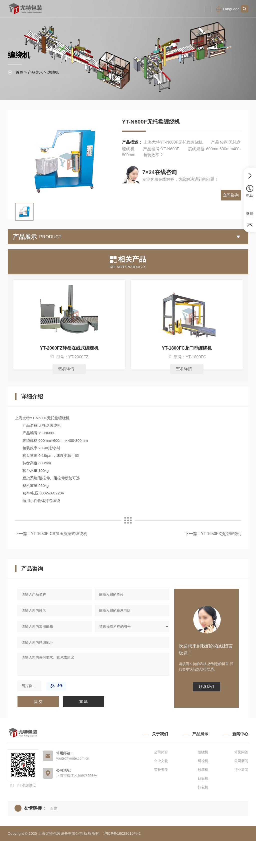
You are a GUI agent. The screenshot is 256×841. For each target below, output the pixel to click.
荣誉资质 (161, 770)
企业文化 (161, 761)
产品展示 (35, 72)
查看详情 (69, 369)
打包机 (203, 787)
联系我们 (206, 686)
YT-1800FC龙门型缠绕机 (187, 348)
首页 (19, 72)
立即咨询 (231, 176)
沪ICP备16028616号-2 (122, 833)
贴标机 (203, 778)
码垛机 (203, 761)
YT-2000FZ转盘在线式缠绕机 (69, 348)
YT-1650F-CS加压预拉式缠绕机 (59, 534)
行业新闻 (241, 770)
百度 (54, 808)
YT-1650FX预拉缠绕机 (221, 534)
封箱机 (203, 770)
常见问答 (241, 752)
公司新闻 (241, 761)
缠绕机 (53, 72)
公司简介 (161, 752)
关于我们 (160, 734)
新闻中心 (240, 734)
